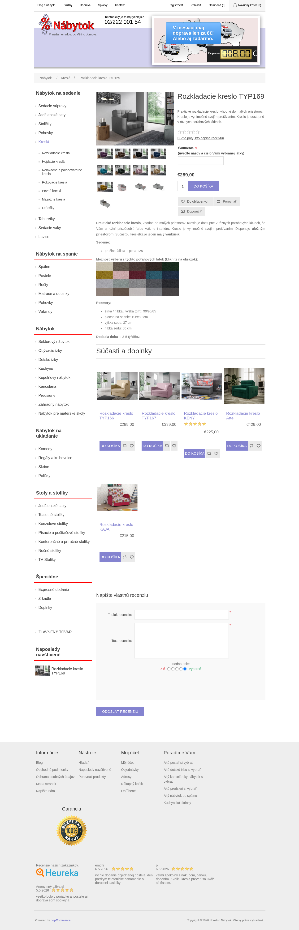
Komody (45, 449)
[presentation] (181, 683)
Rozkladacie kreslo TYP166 (116, 415)
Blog (39, 762)
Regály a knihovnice (55, 458)
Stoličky (45, 124)
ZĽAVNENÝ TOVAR (55, 632)
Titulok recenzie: (120, 615)
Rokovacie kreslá (54, 182)
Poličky (45, 476)
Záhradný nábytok (54, 404)
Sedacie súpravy (52, 106)
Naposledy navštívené (95, 770)
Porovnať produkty (92, 777)
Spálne (44, 267)
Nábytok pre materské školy (62, 413)
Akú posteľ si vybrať (178, 762)
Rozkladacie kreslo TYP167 (158, 415)
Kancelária (47, 386)
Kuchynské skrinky (177, 803)
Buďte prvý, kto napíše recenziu (201, 138)
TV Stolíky (47, 560)
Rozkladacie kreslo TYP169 (67, 671)
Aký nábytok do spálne (180, 796)
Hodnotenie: (181, 664)
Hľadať (84, 762)
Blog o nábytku (47, 5)
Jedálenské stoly (52, 506)
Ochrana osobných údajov (55, 777)
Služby (68, 5)
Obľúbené (128, 791)
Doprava (85, 5)
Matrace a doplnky (54, 294)
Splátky (102, 5)
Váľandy (45, 312)
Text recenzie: (122, 641)
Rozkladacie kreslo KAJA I (116, 527)
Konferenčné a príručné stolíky (64, 542)
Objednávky (130, 770)
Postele (45, 276)
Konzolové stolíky (53, 524)
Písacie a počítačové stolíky (62, 533)
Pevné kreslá (51, 191)
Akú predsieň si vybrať (180, 788)
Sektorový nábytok (54, 342)
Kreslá (44, 142)
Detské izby (48, 360)
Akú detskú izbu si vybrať (182, 770)
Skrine (44, 467)
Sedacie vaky (50, 228)
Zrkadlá (45, 599)
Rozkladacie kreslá (56, 153)
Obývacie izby (50, 351)
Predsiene (47, 395)
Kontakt (120, 5)
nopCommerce (60, 920)
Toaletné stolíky (52, 515)
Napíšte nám (45, 791)
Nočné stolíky (50, 551)
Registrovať (176, 5)
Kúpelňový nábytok (54, 377)
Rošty (43, 285)
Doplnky (45, 608)
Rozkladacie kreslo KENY (201, 415)
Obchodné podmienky (52, 770)
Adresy (126, 777)
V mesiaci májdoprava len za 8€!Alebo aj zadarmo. (193, 33)
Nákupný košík (132, 784)
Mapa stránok (46, 784)
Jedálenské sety (52, 115)
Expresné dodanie (54, 590)
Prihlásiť (196, 5)
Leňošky (48, 208)
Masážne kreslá (53, 199)
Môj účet (127, 762)
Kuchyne (46, 369)
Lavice (44, 237)
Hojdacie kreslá (53, 161)
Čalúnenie (186, 148)
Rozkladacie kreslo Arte (243, 415)
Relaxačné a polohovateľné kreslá (62, 172)
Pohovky (46, 133)
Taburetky (47, 219)
